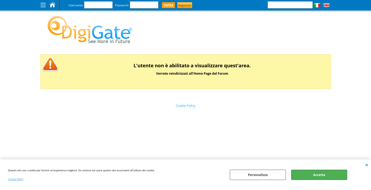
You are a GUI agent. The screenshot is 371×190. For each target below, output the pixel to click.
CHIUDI (366, 165)
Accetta (319, 175)
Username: (75, 5)
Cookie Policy (16, 179)
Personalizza (258, 175)
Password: (122, 5)
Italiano (317, 5)
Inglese (326, 5)
